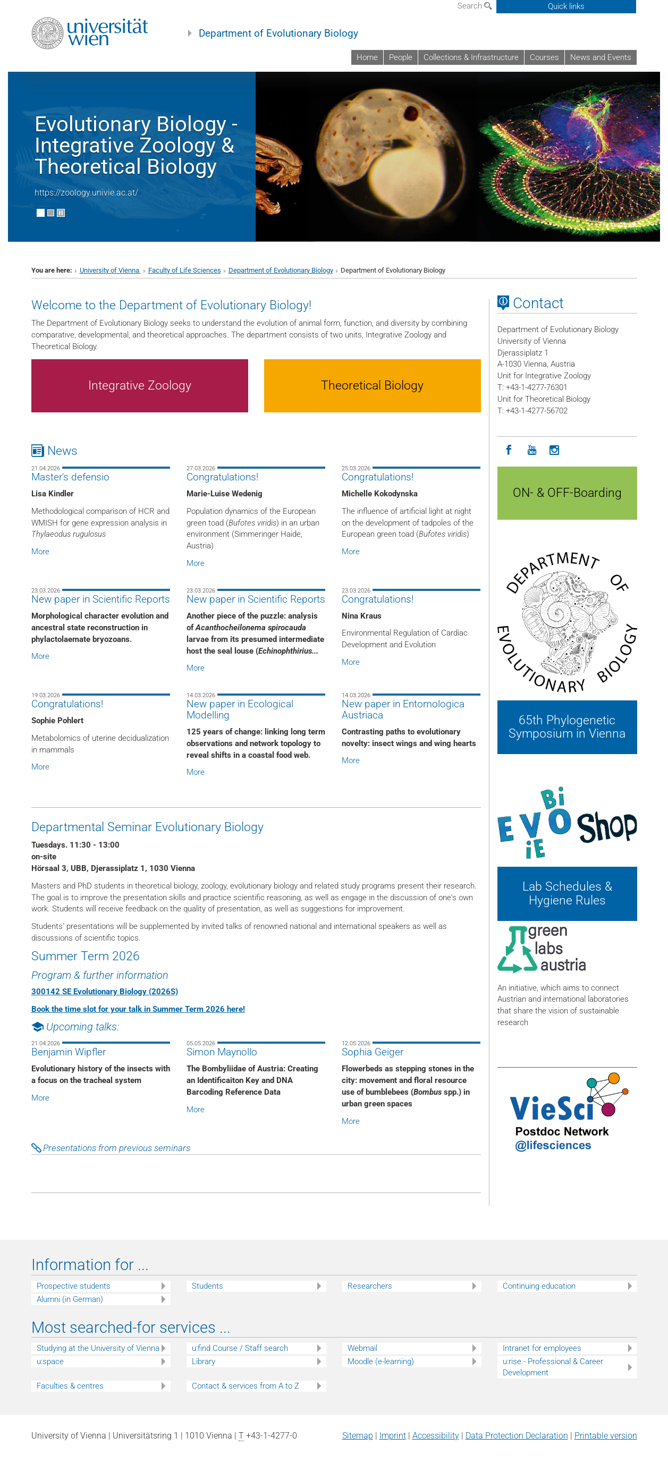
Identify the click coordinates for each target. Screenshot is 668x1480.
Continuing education (539, 1286)
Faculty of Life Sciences (184, 270)
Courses (544, 57)
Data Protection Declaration (517, 1436)
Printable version (605, 1436)
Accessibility (435, 1436)
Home (367, 57)
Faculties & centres (70, 1386)
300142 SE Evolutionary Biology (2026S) (104, 991)
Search (475, 6)
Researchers (370, 1286)
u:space (50, 1361)
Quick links (566, 6)
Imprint (392, 1436)
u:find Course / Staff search (240, 1348)
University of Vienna (110, 270)
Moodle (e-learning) (381, 1361)
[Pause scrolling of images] (61, 213)
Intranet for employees (542, 1348)
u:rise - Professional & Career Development (553, 1367)
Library (203, 1361)
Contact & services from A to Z (245, 1386)
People (400, 57)
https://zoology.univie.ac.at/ (86, 193)
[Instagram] (554, 450)
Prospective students (74, 1286)
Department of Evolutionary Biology (278, 33)
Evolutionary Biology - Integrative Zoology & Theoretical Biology (136, 145)
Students (207, 1286)
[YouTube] (531, 450)
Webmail (362, 1348)
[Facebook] (508, 450)
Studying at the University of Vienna (98, 1348)
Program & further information (99, 975)
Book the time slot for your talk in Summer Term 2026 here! (138, 1009)
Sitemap (357, 1436)
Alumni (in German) (70, 1299)
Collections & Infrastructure (471, 57)
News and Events (600, 57)
